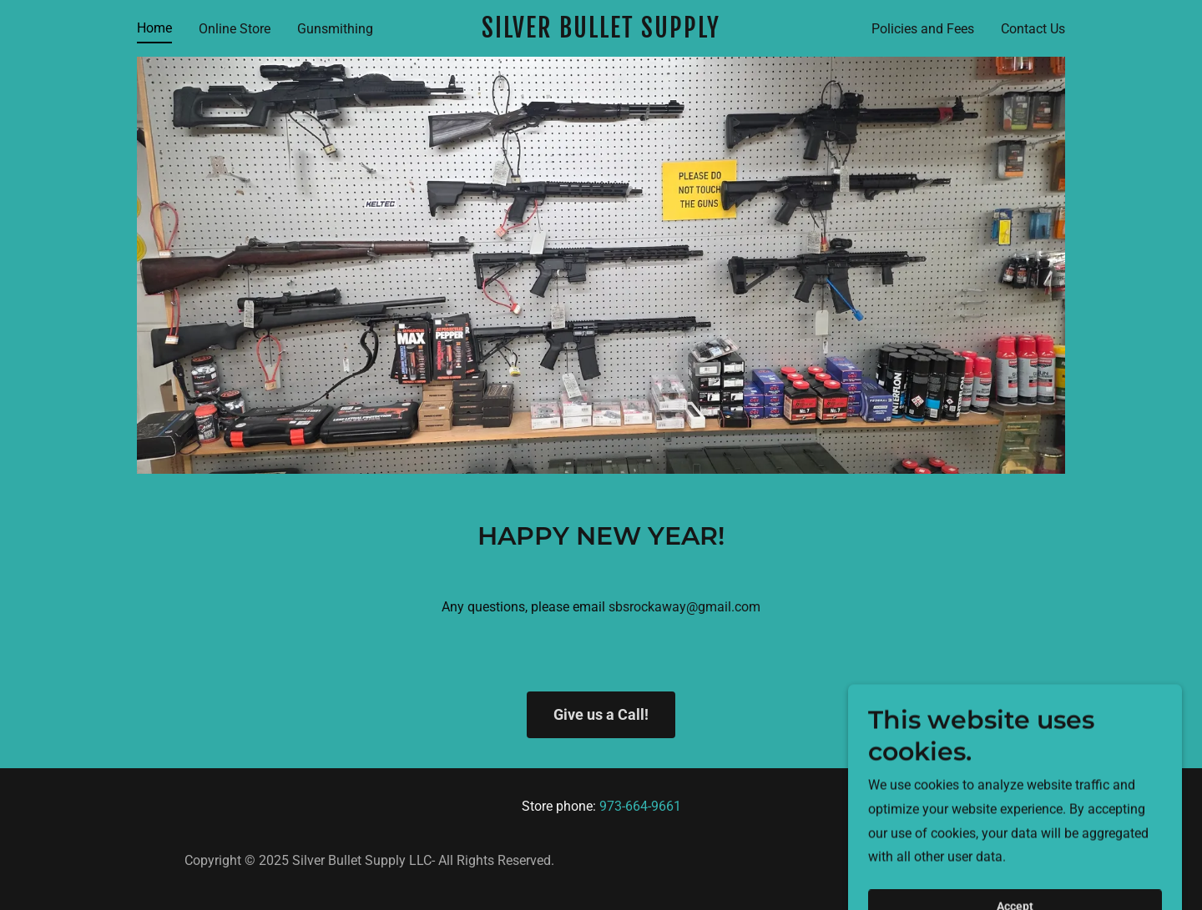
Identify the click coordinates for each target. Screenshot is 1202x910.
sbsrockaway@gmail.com (684, 607)
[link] (601, 33)
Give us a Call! (601, 714)
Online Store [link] (234, 29)
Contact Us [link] (1033, 29)
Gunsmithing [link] (335, 29)
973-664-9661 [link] (640, 806)
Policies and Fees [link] (922, 29)
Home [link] (154, 28)
